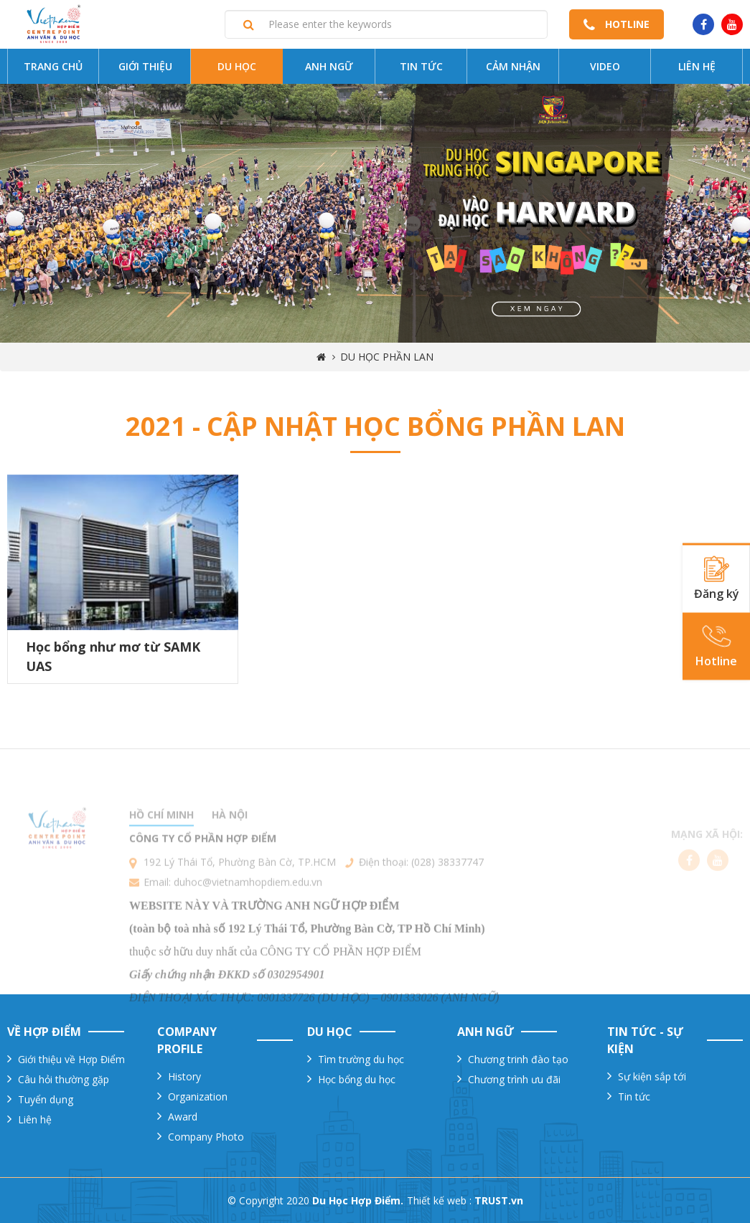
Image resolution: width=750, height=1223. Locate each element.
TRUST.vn (498, 1200)
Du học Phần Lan (386, 356)
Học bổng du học (356, 1079)
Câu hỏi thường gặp (63, 1079)
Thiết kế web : (439, 1200)
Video (605, 66)
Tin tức (421, 66)
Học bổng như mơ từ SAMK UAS (113, 656)
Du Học (236, 66)
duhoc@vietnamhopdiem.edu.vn (248, 908)
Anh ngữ (329, 66)
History (184, 1076)
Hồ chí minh (161, 841)
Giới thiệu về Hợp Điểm (71, 1059)
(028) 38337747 (447, 888)
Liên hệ (697, 66)
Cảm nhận (513, 66)
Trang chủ (53, 66)
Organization (198, 1096)
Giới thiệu (145, 66)
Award (182, 1116)
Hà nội (230, 841)
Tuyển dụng (45, 1099)
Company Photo (206, 1136)
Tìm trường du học (361, 1059)
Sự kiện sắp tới (652, 1076)
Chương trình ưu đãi (514, 1079)
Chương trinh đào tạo (518, 1059)
